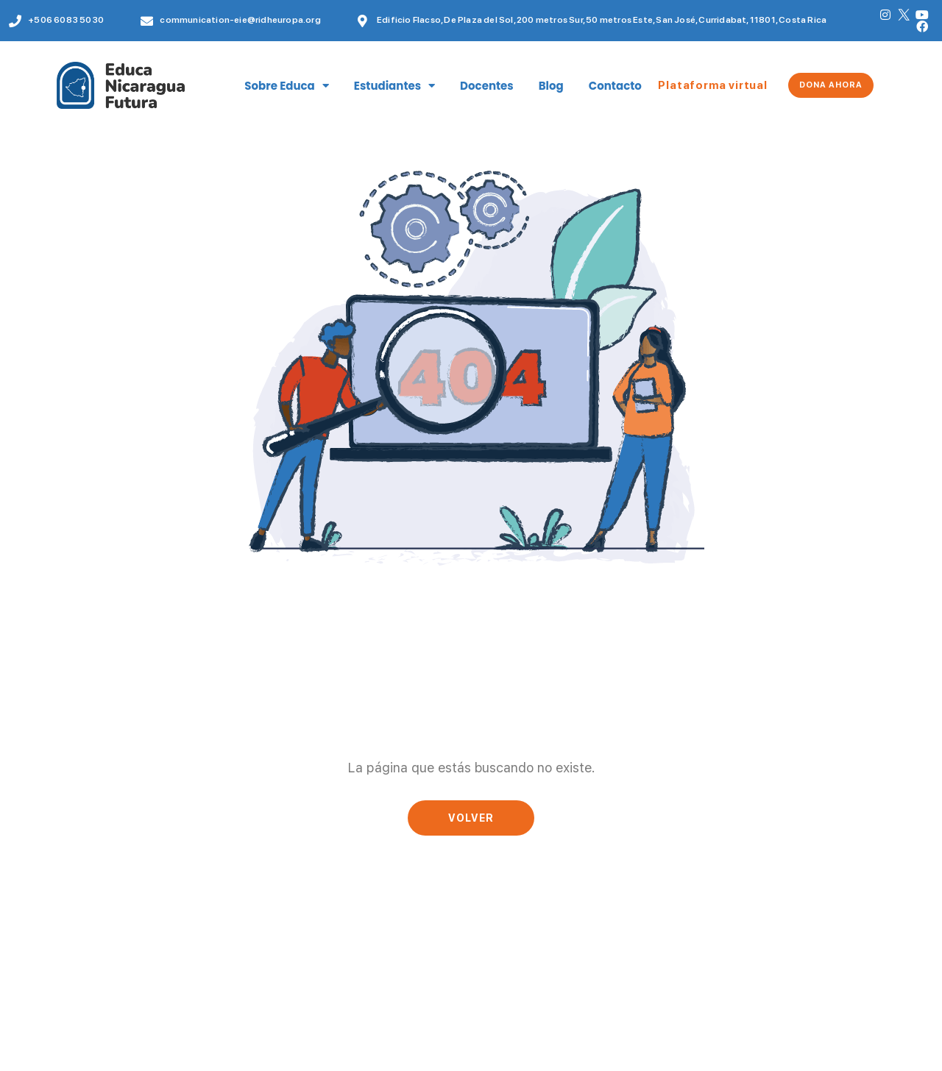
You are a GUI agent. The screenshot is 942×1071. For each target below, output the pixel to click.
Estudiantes (394, 86)
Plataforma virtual (712, 85)
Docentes (487, 85)
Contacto (615, 85)
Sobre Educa (286, 86)
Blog (551, 85)
